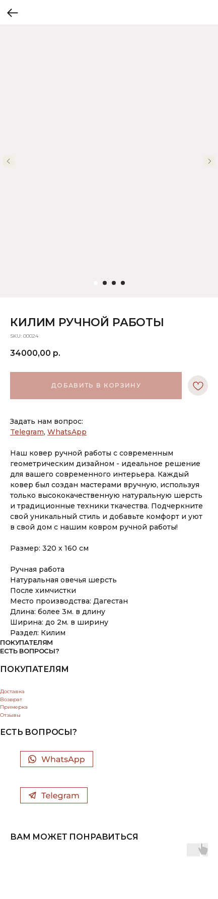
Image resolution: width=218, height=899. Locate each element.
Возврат (11, 699)
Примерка (14, 707)
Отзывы (10, 715)
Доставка (12, 691)
